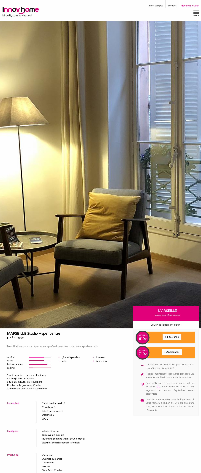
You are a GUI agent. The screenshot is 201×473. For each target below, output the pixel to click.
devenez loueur (190, 5)
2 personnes (171, 351)
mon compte (156, 5)
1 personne (172, 336)
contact (172, 5)
